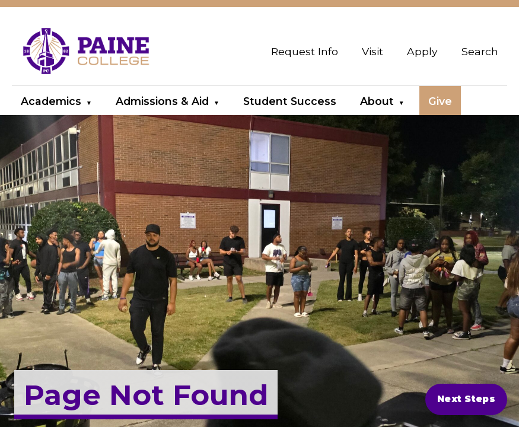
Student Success (289, 101)
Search (479, 51)
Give (440, 101)
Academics (51, 101)
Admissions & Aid (162, 101)
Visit (372, 51)
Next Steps (466, 398)
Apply (422, 51)
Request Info (304, 51)
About (377, 101)
